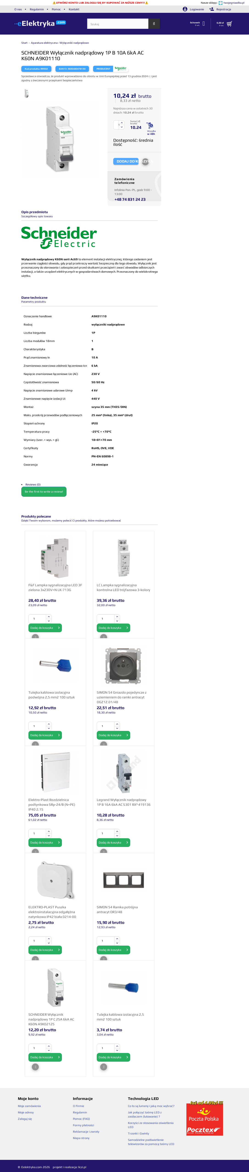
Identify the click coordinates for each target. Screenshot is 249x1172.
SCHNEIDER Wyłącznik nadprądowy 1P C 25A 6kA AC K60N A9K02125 (51, 1019)
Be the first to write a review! (44, 491)
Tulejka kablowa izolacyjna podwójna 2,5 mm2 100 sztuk (51, 694)
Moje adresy (26, 1112)
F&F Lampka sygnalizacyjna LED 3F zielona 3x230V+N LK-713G (55, 587)
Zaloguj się (25, 1118)
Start (24, 42)
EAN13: (63, 69)
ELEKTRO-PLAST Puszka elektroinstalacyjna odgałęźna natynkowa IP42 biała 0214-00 (52, 911)
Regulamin (37, 9)
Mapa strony (81, 1138)
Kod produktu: (32, 69)
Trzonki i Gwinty (138, 1133)
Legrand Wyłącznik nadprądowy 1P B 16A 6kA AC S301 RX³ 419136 (124, 802)
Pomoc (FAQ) (81, 1118)
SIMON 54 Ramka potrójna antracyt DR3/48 (117, 909)
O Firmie (78, 1106)
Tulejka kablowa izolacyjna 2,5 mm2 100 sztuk (120, 1016)
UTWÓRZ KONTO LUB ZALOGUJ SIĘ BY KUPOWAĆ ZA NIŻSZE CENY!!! (100, 2)
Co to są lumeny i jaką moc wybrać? (151, 1106)
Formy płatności (83, 1125)
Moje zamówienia (29, 1106)
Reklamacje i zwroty (86, 1131)
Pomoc (56, 9)
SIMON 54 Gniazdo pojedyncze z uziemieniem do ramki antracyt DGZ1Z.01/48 (122, 697)
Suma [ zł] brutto (135, 122)
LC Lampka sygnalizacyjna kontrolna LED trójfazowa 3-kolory (123, 587)
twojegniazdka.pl (234, 2)
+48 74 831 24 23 (130, 199)
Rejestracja (220, 9)
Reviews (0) (33, 484)
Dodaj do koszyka (45, 627)
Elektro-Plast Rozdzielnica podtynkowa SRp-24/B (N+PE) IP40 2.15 (51, 804)
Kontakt (74, 9)
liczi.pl (82, 1167)
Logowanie (194, 9)
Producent (103, 69)
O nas (18, 9)
